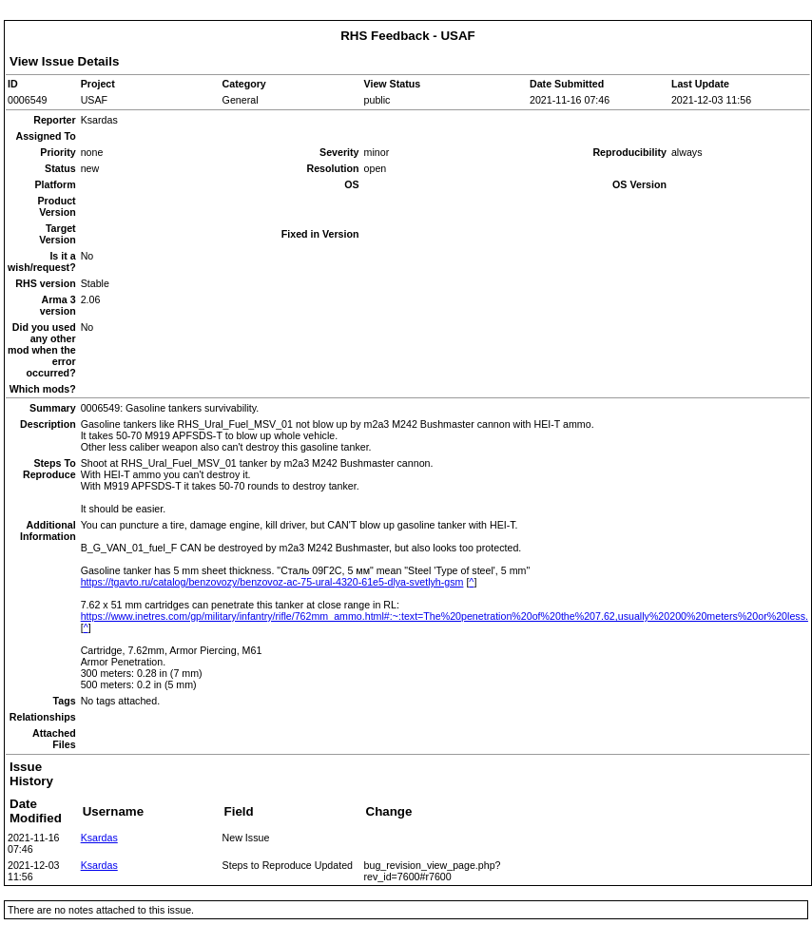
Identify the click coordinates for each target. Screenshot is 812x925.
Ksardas (99, 837)
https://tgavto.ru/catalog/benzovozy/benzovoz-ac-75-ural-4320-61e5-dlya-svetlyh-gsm (272, 582)
